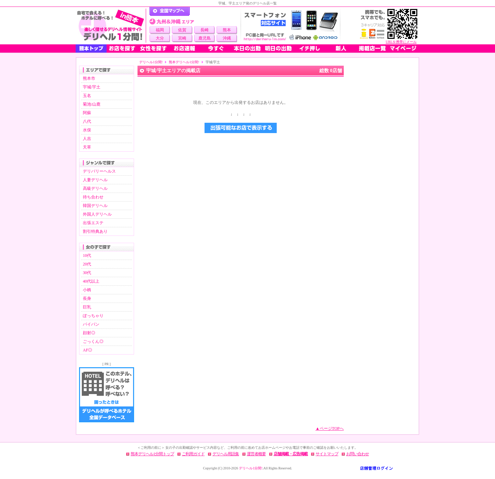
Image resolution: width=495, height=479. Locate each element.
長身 (87, 298)
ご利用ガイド (193, 453)
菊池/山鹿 (91, 104)
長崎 (204, 30)
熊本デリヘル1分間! (184, 62)
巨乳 (87, 307)
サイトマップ (327, 453)
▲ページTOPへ (330, 428)
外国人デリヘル (97, 214)
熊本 (227, 30)
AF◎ (87, 350)
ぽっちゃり (93, 315)
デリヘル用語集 (225, 453)
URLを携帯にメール (401, 42)
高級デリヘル (95, 188)
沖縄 (227, 38)
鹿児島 (204, 38)
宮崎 (182, 38)
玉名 (87, 95)
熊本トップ (91, 48)
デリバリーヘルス (99, 171)
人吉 (87, 138)
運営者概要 (256, 453)
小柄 (87, 289)
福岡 (160, 30)
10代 (87, 255)
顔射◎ (89, 332)
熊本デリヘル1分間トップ (152, 453)
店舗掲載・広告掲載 (291, 453)
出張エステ (93, 222)
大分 (160, 38)
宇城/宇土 (91, 87)
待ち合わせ (93, 197)
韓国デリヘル (95, 205)
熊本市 (89, 78)
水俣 (87, 130)
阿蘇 (87, 112)
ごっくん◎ (93, 341)
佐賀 (182, 30)
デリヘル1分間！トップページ (170, 11)
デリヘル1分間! (151, 62)
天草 (87, 147)
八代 (87, 121)
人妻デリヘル (95, 179)
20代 (87, 264)
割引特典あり (95, 231)
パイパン (91, 324)
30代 (87, 272)
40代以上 (91, 281)
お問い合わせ (357, 453)
